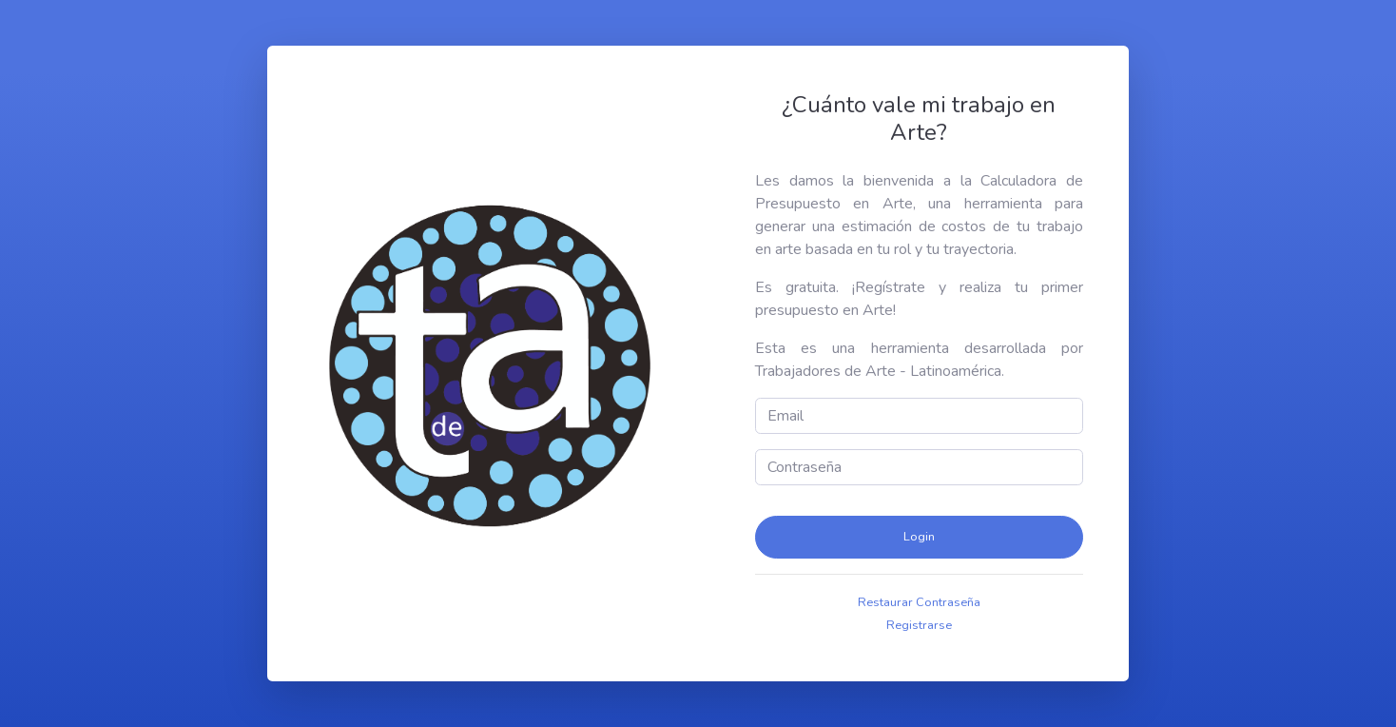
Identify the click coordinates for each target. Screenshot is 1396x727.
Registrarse (919, 625)
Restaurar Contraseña (919, 602)
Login (919, 536)
